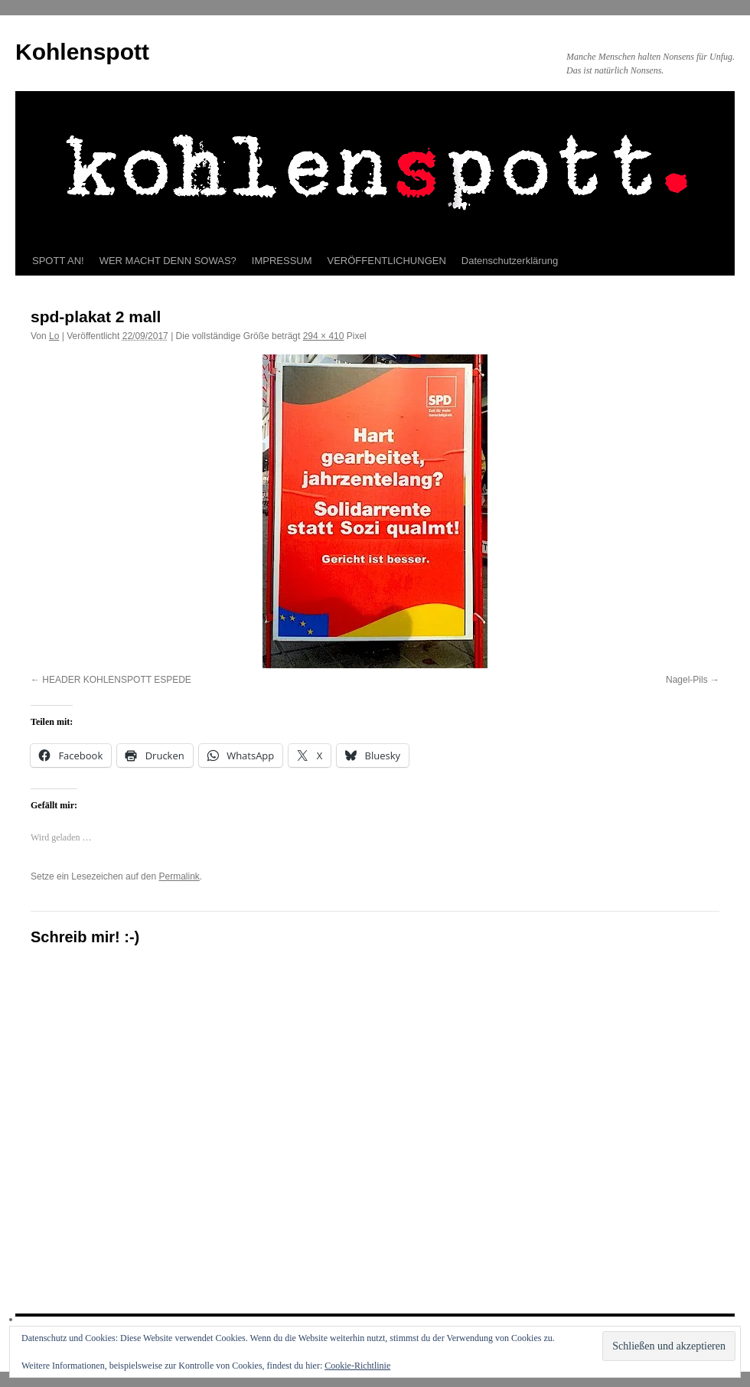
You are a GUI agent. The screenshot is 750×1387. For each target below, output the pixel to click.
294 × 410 (323, 336)
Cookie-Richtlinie (357, 1365)
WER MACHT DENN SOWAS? (167, 260)
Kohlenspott (82, 51)
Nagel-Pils (687, 679)
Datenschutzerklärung (509, 260)
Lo (54, 336)
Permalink (178, 876)
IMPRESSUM (282, 260)
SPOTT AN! (58, 260)
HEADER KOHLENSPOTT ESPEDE (116, 679)
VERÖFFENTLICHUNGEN (387, 260)
